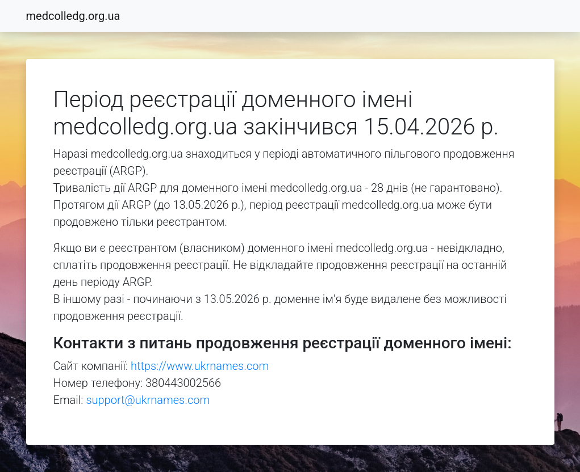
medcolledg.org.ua (73, 16)
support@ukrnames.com (148, 400)
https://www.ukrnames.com (200, 366)
